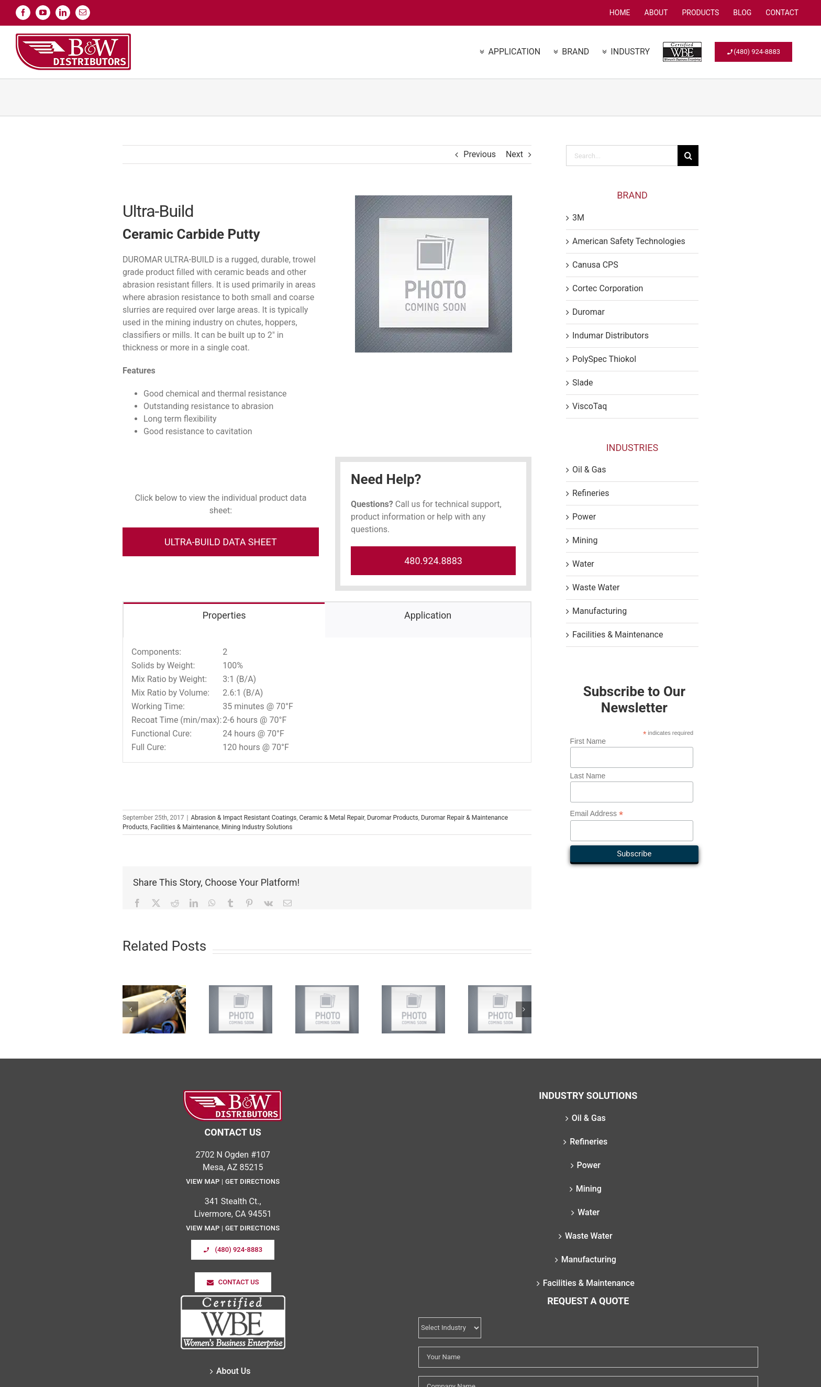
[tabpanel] (327, 700)
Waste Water (595, 587)
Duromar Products (392, 817)
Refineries (590, 493)
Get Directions (252, 1181)
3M (578, 218)
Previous (479, 154)
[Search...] (622, 155)
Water (583, 564)
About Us (233, 1371)
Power (584, 517)
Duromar (588, 312)
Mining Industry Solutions (257, 827)
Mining (584, 540)
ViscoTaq (589, 406)
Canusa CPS (595, 265)
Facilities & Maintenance (185, 827)
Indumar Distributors (610, 335)
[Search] (688, 155)
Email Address (597, 814)
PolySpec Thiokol (604, 359)
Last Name (588, 776)
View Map (203, 1181)
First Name (588, 741)
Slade (582, 383)
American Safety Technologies (628, 241)
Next (514, 154)
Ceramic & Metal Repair (331, 817)
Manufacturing (599, 611)
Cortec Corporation (607, 288)
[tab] (224, 619)
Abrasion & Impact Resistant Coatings (243, 817)
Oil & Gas (589, 470)
